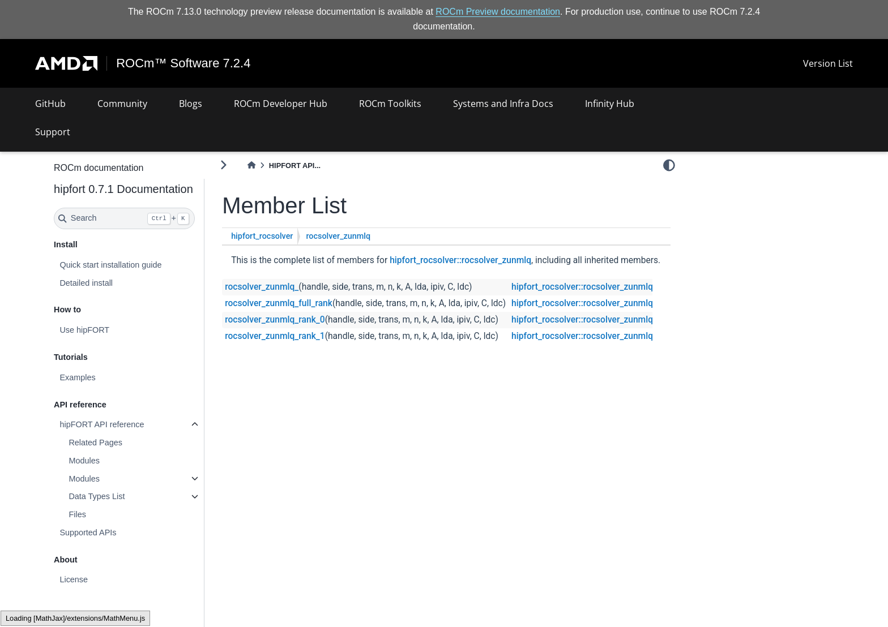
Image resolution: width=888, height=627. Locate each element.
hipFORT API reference (102, 424)
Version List (828, 63)
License (74, 579)
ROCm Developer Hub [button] (280, 103)
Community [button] (122, 103)
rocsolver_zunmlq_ (263, 287)
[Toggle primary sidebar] (224, 165)
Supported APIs (88, 532)
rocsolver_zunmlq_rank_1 (276, 336)
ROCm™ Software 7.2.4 (183, 63)
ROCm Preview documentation (498, 11)
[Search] (124, 218)
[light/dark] (669, 164)
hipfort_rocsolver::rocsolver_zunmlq (461, 260)
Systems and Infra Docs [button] (503, 103)
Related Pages (95, 442)
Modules (84, 460)
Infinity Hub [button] (609, 103)
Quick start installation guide (111, 264)
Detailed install (86, 282)
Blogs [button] (190, 103)
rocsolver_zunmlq (339, 236)
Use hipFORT (85, 329)
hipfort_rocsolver (263, 236)
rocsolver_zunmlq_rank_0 (276, 320)
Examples (78, 377)
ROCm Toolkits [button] (390, 103)
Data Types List (97, 496)
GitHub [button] (50, 103)
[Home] (252, 165)
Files (77, 514)
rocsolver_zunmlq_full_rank (280, 303)
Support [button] (52, 132)
